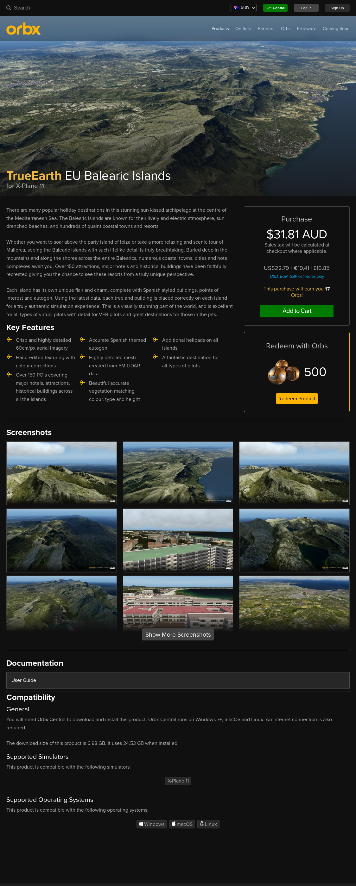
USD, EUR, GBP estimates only (297, 276)
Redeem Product (296, 399)
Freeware (306, 28)
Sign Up (337, 8)
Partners (266, 28)
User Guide (23, 680)
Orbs (286, 28)
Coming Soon (336, 28)
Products (220, 28)
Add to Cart (297, 311)
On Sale (243, 28)
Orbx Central (51, 719)
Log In (306, 8)
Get (275, 8)
